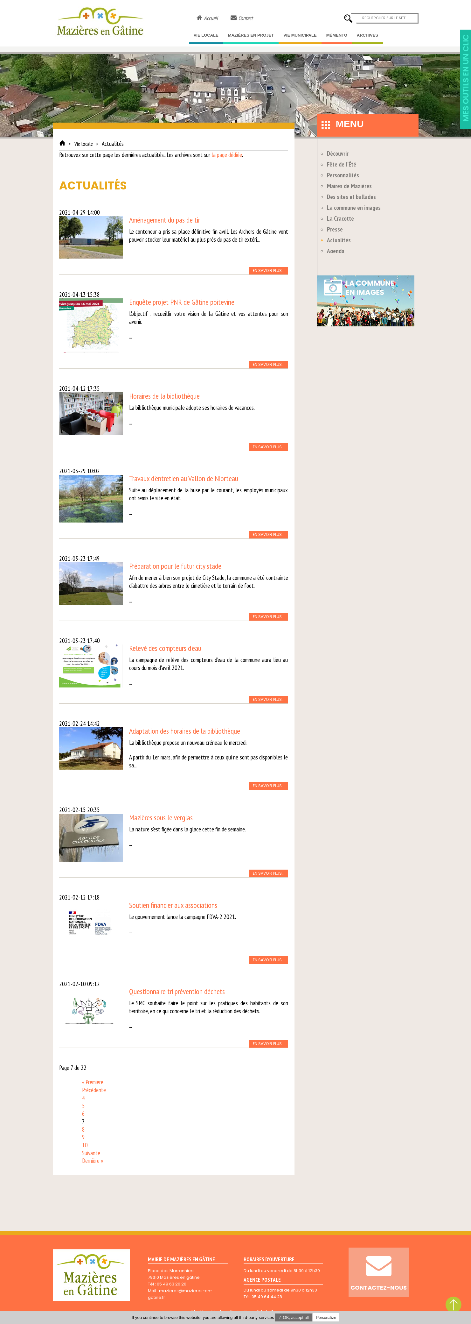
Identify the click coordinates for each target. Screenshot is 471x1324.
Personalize (326, 1317)
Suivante (91, 1153)
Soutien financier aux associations (173, 905)
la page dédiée (226, 155)
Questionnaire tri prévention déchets (177, 991)
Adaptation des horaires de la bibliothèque (184, 731)
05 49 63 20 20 (171, 1284)
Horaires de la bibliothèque (164, 396)
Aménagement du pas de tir (164, 220)
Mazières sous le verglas (161, 817)
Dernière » (92, 1160)
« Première (92, 1082)
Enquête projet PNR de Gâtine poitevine (181, 302)
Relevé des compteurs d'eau (165, 648)
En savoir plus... (269, 270)
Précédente (94, 1090)
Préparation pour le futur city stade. (176, 566)
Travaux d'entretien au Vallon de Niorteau (183, 478)
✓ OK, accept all (293, 1317)
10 (85, 1145)
